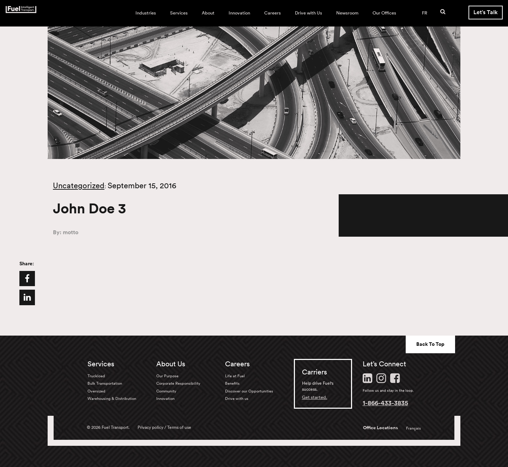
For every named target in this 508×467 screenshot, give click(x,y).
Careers (272, 13)
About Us (170, 364)
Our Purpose (167, 376)
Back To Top (430, 344)
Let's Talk (485, 12)
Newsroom (347, 13)
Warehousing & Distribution (111, 398)
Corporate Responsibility (178, 383)
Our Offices (384, 13)
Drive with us (236, 398)
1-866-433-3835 (385, 402)
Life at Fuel (235, 376)
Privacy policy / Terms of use (164, 427)
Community (166, 391)
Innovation (239, 13)
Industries (145, 13)
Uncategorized (78, 185)
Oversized (96, 391)
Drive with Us (308, 13)
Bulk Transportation (104, 383)
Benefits (232, 383)
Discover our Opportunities (249, 391)
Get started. (314, 397)
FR (424, 13)
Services (179, 13)
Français (413, 428)
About (208, 13)
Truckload (96, 376)
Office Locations (380, 428)
